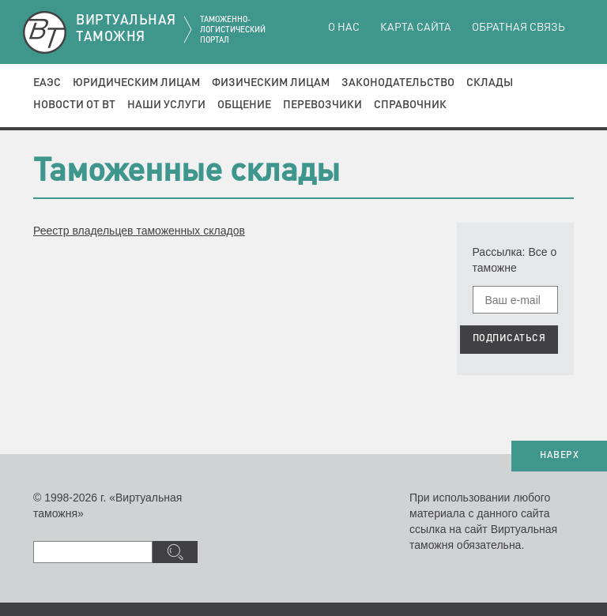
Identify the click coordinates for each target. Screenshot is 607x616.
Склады (489, 82)
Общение (244, 105)
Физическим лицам (271, 82)
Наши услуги (166, 105)
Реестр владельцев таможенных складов (139, 230)
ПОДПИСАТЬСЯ (509, 339)
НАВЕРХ (559, 455)
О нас (344, 27)
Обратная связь (518, 27)
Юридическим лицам (136, 82)
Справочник (410, 105)
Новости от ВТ (74, 105)
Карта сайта (415, 27)
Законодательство (397, 82)
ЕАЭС (47, 82)
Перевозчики (322, 105)
